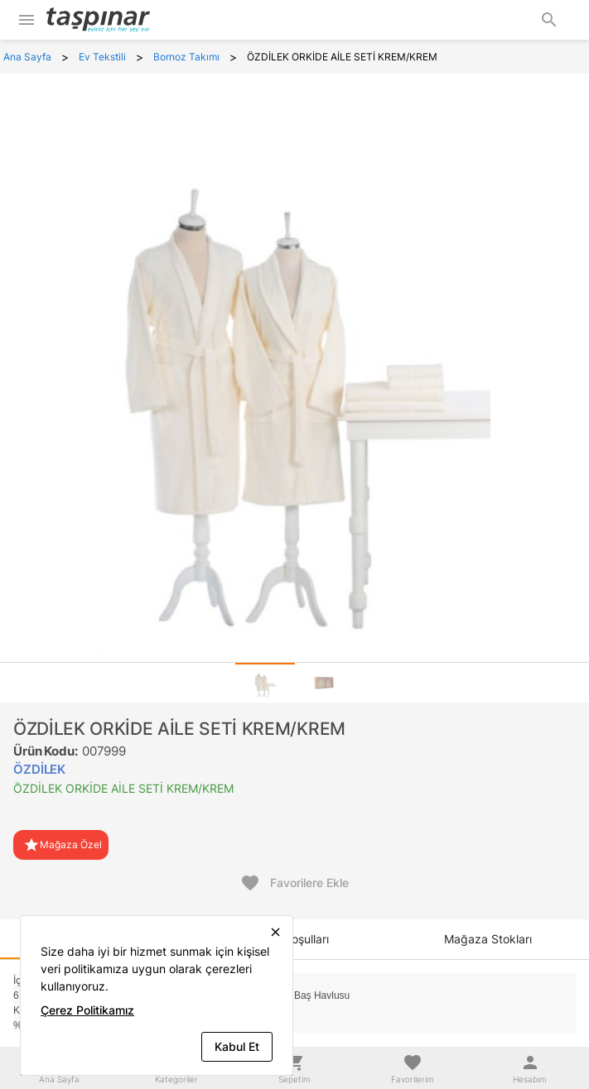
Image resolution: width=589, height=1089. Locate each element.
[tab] (265, 683)
